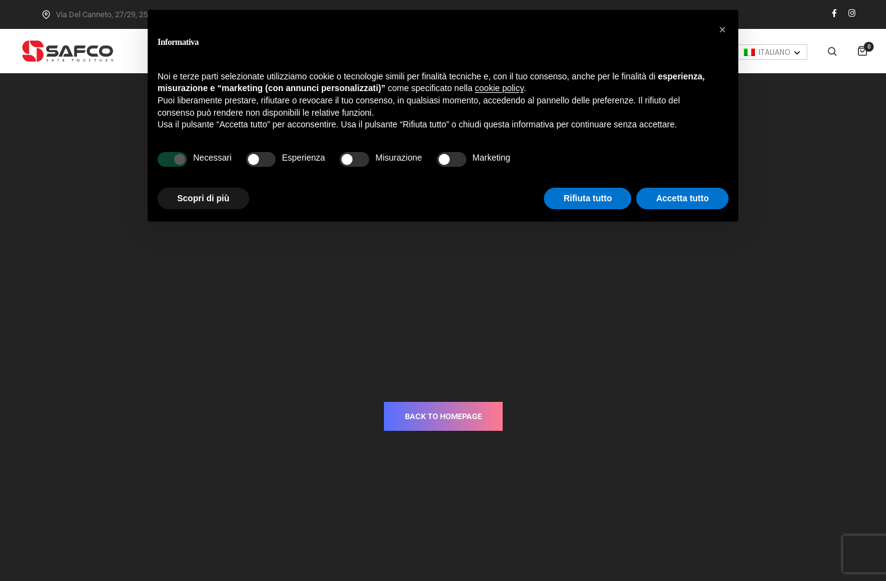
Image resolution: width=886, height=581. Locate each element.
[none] (772, 106)
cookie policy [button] (499, 88)
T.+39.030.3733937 (525, 489)
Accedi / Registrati (801, 50)
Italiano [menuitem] (774, 107)
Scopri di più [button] (203, 198)
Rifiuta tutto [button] (588, 198)
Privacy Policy (412, 526)
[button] (722, 29)
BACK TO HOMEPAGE (443, 347)
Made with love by (443, 544)
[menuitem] (772, 106)
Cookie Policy (475, 526)
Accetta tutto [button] (682, 198)
